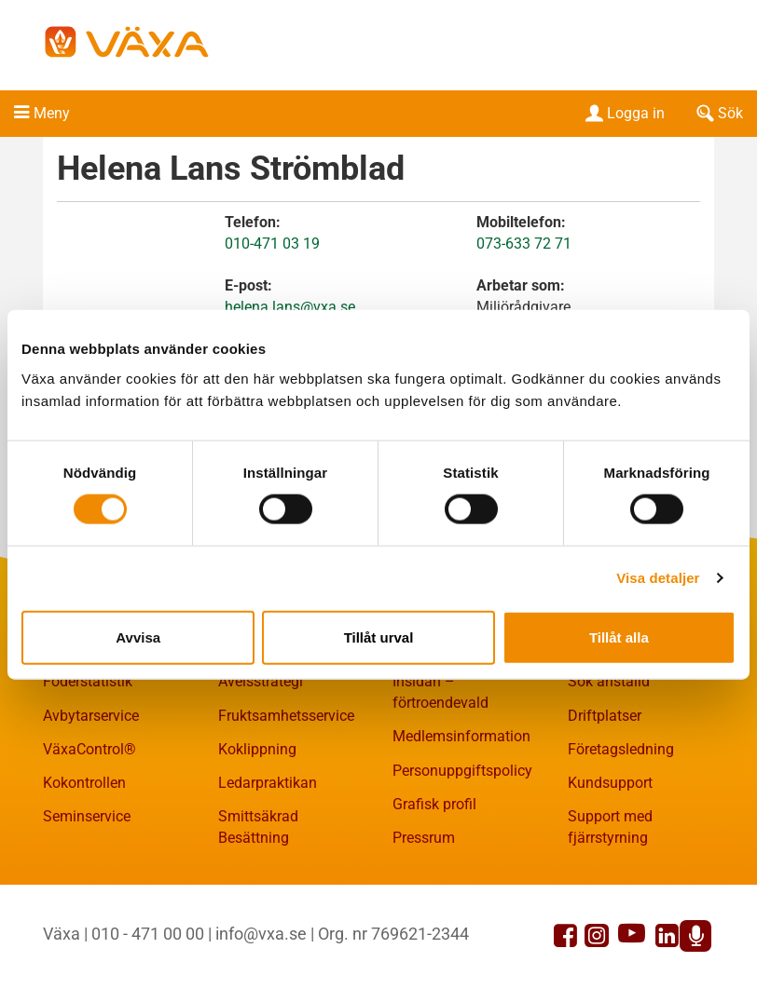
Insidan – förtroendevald (440, 691)
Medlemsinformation (461, 736)
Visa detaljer (657, 578)
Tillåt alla (619, 636)
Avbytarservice (91, 716)
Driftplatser (604, 716)
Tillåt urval (379, 636)
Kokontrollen (84, 783)
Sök (718, 113)
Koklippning (257, 749)
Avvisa (138, 636)
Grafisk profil (434, 804)
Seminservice (87, 816)
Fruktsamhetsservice (286, 716)
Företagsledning (621, 749)
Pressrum (423, 838)
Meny (52, 113)
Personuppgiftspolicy (462, 770)
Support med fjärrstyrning (610, 827)
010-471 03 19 (272, 243)
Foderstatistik (87, 681)
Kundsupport (610, 783)
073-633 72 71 (523, 243)
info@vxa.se (261, 933)
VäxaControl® (89, 749)
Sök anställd (609, 681)
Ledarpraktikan (267, 783)
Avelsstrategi (260, 681)
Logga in (623, 113)
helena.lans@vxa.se (290, 307)
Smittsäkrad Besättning (258, 827)
